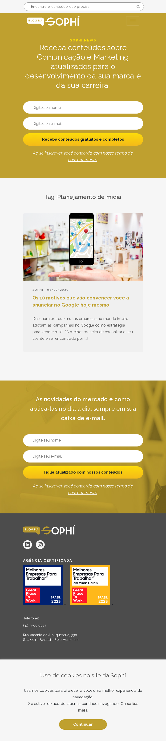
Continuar (83, 724)
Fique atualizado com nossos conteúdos (83, 472)
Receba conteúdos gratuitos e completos (83, 139)
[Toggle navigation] (132, 21)
